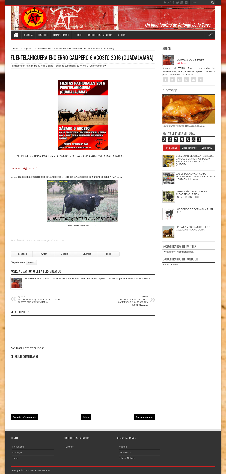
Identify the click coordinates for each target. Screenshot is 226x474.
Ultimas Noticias (127, 458)
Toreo (78, 35)
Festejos (43, 35)
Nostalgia (17, 452)
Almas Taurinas (170, 264)
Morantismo (18, 446)
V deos (121, 35)
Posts (181, 63)
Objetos (70, 446)
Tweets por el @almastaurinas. (178, 252)
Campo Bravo (61, 35)
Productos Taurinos (99, 35)
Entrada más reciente (24, 417)
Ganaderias (125, 452)
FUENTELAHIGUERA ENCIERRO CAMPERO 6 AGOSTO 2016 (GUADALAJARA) (82, 57)
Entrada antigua (144, 417)
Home (16, 35)
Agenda (28, 35)
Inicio (15, 48)
